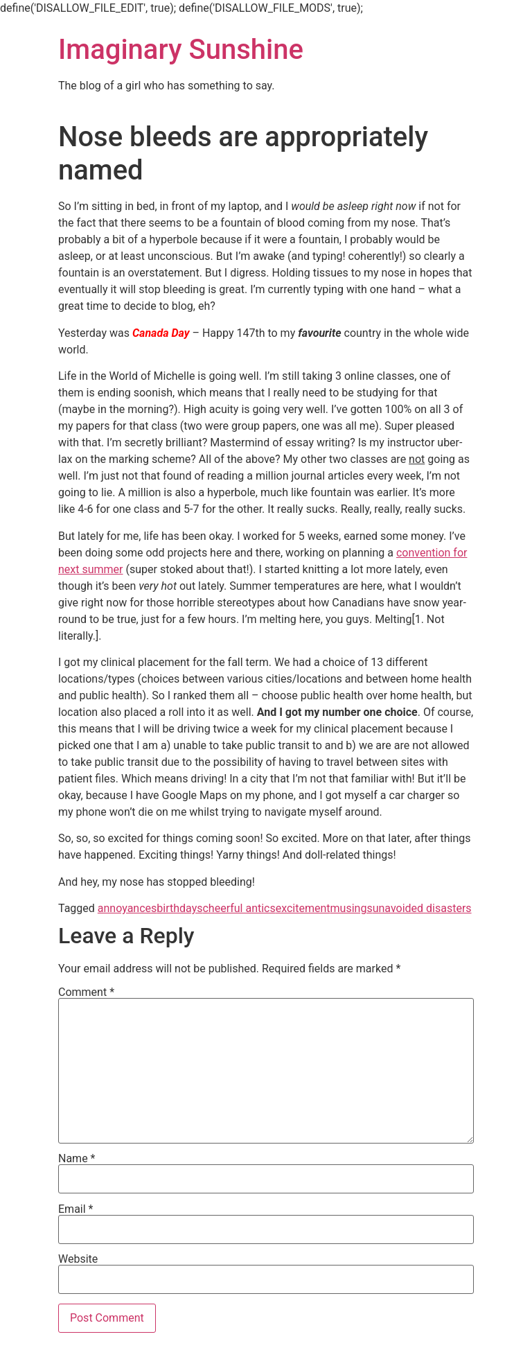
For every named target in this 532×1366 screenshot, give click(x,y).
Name (77, 1158)
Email (75, 1209)
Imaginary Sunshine (180, 49)
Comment (86, 992)
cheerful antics (238, 908)
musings (351, 908)
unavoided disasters (422, 908)
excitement (303, 908)
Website (78, 1259)
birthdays (179, 908)
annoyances (127, 908)
